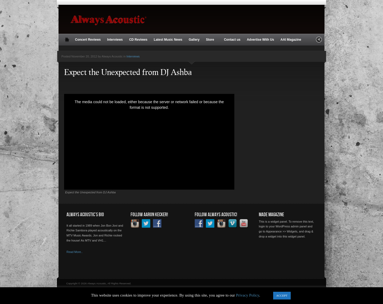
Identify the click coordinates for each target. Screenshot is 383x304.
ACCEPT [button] (282, 295)
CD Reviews (138, 39)
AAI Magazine (290, 39)
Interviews (115, 39)
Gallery (194, 39)
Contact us (232, 39)
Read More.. (74, 251)
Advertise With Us (260, 39)
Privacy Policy (247, 295)
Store (210, 40)
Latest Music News (168, 39)
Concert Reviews (88, 39)
